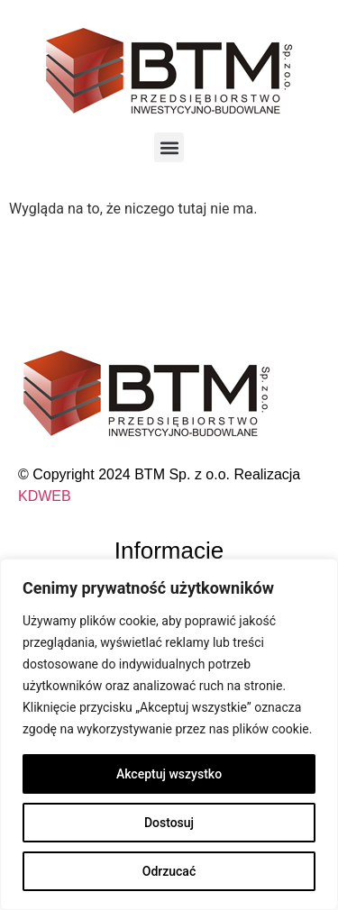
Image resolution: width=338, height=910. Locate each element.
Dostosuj (169, 822)
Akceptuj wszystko (169, 774)
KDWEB (44, 496)
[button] (169, 147)
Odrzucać (169, 871)
